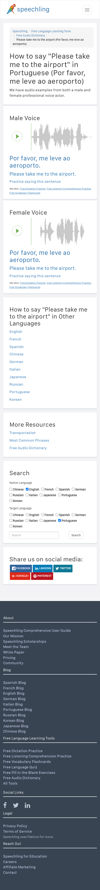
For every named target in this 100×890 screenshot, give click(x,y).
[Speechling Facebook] (7, 806)
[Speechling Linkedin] (30, 806)
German (16, 361)
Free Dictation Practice (23, 751)
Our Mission (13, 636)
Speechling (20, 31)
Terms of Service (17, 831)
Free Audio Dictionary (30, 35)
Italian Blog (13, 704)
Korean (15, 399)
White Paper (13, 652)
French (15, 339)
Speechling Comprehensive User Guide (37, 630)
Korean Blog (13, 720)
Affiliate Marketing (19, 867)
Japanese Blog (15, 726)
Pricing (9, 657)
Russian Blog (14, 715)
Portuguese (19, 392)
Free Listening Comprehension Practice (37, 756)
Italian (15, 369)
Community (13, 663)
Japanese (17, 377)
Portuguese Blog (17, 709)
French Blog (13, 688)
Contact (10, 872)
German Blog (14, 698)
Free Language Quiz (20, 767)
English (15, 331)
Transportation (22, 432)
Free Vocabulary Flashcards (27, 761)
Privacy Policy (15, 826)
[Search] (34, 535)
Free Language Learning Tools (51, 31)
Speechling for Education (25, 856)
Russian (16, 384)
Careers (10, 861)
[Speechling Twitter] (18, 806)
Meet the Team (16, 646)
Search (76, 535)
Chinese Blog (14, 731)
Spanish (16, 346)
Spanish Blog (14, 682)
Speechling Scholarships (24, 641)
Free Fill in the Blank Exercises (29, 772)
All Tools (10, 783)
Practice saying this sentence (35, 181)
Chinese (16, 354)
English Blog (13, 693)
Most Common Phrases (29, 440)
